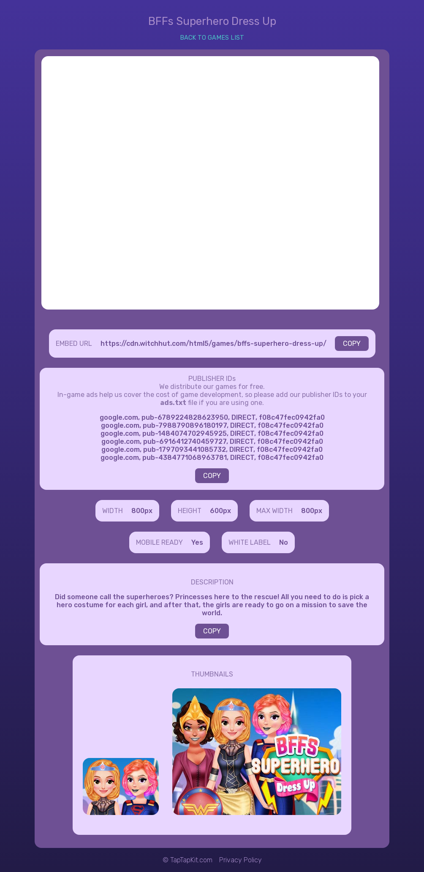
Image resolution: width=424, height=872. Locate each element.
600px (220, 511)
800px (141, 511)
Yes (197, 542)
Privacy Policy (240, 860)
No (283, 542)
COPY (352, 344)
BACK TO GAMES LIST (212, 37)
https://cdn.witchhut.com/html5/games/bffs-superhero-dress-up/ (213, 344)
